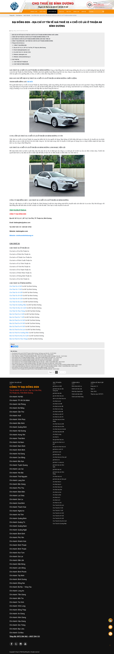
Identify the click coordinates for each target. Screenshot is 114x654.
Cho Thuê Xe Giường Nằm (59, 523)
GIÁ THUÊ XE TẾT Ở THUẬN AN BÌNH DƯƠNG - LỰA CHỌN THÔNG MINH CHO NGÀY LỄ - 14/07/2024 (37, 357)
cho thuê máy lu (57, 481)
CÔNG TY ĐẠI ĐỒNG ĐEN (20, 45)
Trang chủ (33, 11)
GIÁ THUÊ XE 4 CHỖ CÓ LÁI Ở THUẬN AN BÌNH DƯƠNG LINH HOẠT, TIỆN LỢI (31, 39)
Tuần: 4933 (94, 391)
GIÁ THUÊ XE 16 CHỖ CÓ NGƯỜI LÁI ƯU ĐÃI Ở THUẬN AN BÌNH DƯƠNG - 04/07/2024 (33, 367)
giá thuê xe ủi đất (57, 386)
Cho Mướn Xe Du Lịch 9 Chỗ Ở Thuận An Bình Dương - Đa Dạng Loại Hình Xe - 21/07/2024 (34, 353)
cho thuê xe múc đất (58, 406)
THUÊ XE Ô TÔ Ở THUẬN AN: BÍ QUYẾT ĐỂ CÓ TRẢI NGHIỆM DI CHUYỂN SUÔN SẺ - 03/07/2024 (35, 369)
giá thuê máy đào (57, 393)
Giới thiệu (43, 11)
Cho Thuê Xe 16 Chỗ (58, 513)
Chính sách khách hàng (77, 396)
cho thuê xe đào (57, 494)
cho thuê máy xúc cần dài (59, 429)
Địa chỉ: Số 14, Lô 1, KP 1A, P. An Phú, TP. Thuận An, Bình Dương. (30, 47)
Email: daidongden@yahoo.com (22, 50)
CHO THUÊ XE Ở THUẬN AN (21, 61)
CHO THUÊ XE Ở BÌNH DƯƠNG (21, 64)
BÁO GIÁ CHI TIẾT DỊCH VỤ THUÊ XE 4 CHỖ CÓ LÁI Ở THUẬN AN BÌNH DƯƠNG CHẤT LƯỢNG (35, 34)
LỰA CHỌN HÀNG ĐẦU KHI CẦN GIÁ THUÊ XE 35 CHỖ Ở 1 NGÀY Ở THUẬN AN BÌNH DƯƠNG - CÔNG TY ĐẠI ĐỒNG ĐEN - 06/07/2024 (44, 366)
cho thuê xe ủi (56, 500)
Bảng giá (76, 11)
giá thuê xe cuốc (57, 452)
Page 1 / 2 (51, 372)
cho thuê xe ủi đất (57, 403)
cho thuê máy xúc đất (58, 424)
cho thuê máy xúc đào (58, 426)
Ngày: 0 (93, 388)
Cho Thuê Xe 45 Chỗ (58, 518)
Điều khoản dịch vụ (77, 386)
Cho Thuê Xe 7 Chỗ (58, 510)
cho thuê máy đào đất (58, 431)
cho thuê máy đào (57, 489)
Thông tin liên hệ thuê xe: (18, 43)
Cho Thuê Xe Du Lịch (58, 505)
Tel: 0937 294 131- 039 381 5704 (22, 52)
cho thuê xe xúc (57, 401)
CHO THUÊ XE (52, 11)
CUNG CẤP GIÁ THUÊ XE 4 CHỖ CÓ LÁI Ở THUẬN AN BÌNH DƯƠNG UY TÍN (30, 36)
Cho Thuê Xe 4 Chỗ (58, 508)
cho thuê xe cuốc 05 (58, 416)
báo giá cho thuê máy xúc (59, 446)
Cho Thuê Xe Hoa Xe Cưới (60, 521)
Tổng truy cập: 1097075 (97, 394)
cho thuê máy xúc (57, 476)
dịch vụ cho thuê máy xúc (59, 398)
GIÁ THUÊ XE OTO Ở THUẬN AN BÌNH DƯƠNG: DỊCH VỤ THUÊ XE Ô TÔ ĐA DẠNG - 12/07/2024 (35, 360)
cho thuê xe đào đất (58, 411)
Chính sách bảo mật (77, 388)
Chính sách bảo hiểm (77, 394)
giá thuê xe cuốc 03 (58, 449)
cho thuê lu (56, 437)
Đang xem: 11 (94, 386)
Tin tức (68, 11)
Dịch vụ (61, 11)
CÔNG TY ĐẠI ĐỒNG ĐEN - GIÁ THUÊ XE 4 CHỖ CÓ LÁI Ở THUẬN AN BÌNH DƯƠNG (32, 41)
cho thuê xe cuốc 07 (58, 414)
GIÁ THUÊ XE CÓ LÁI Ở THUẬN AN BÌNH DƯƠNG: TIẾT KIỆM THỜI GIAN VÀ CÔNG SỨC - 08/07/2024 (36, 363)
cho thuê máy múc (57, 487)
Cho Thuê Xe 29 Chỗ (58, 515)
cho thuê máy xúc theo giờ (59, 457)
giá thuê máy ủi (57, 454)
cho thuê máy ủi (57, 484)
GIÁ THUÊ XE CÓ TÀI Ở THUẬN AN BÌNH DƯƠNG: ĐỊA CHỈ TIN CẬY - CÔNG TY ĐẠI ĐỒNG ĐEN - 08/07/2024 (38, 361)
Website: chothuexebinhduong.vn (22, 56)
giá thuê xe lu (56, 459)
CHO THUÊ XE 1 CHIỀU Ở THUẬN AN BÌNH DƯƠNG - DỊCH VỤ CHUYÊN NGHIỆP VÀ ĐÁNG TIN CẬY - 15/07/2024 (39, 356)
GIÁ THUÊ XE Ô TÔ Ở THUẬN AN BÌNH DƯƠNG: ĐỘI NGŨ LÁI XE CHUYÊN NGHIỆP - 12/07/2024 (35, 359)
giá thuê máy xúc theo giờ (59, 479)
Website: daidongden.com (20, 54)
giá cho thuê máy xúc (58, 396)
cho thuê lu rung (57, 434)
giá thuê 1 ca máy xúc (58, 462)
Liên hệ (83, 11)
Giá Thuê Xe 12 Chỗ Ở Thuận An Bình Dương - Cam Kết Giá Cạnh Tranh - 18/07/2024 (32, 354)
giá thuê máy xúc (57, 469)
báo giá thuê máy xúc (58, 439)
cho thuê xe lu (56, 497)
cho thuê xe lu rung (58, 409)
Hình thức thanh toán (77, 391)
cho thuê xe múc (57, 492)
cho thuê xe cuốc (57, 502)
